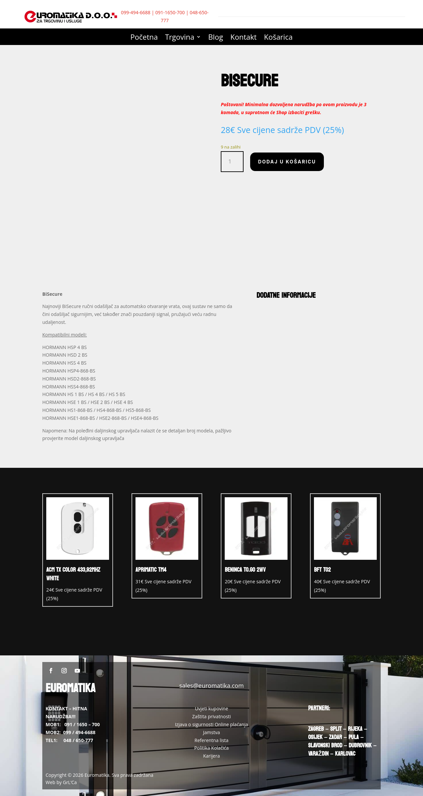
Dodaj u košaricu (287, 161)
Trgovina (180, 38)
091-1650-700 (170, 12)
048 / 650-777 (78, 740)
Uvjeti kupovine (211, 708)
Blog (215, 38)
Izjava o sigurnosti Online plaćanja (211, 724)
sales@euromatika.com (211, 685)
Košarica (278, 38)
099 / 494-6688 (79, 732)
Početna (144, 38)
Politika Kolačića (211, 748)
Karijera (211, 756)
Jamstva (211, 732)
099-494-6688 (135, 12)
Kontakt (243, 38)
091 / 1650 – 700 (82, 724)
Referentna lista (212, 740)
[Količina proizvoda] (232, 161)
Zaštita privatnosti (211, 716)
